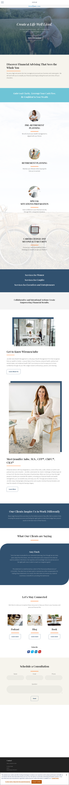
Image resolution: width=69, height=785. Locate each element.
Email (34, 674)
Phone (54, 674)
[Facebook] (28, 651)
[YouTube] (39, 651)
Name (15, 674)
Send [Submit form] (34, 698)
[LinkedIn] (36, 651)
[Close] (66, 775)
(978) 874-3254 (13, 763)
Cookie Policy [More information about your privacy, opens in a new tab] (55, 778)
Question (34, 684)
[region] (34, 778)
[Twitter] (32, 651)
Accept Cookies (36, 782)
